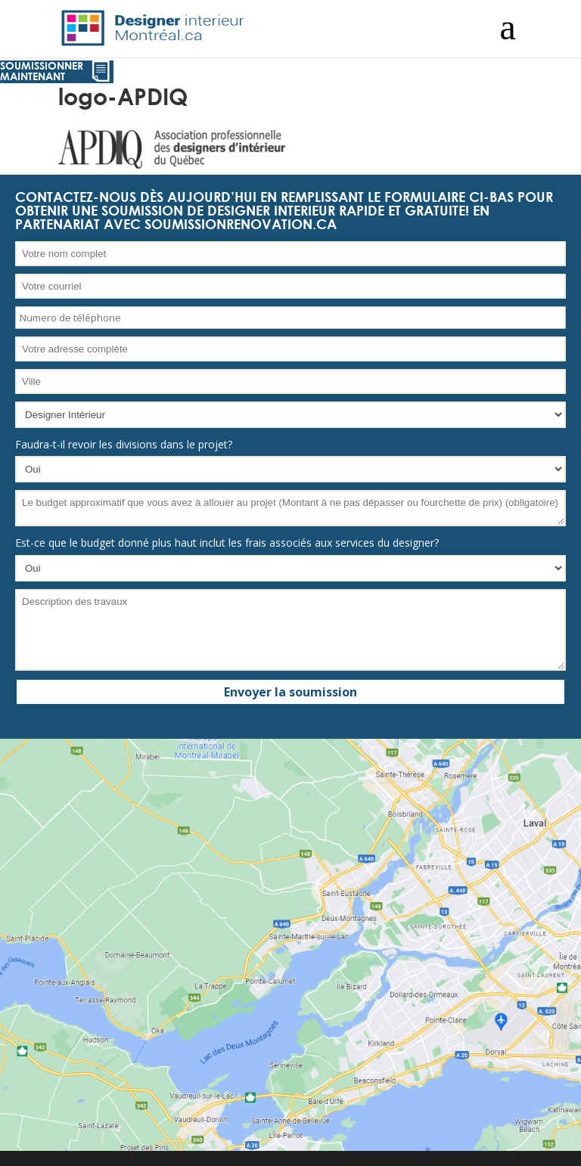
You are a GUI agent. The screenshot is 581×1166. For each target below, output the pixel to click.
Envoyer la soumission (290, 692)
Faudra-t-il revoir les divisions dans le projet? (123, 444)
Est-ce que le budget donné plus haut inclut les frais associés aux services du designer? (227, 542)
